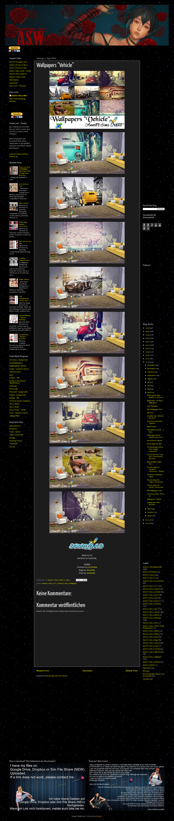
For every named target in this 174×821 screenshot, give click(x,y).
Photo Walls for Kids (154, 444)
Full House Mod (15, 372)
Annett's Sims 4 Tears (151, 646)
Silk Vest (150, 413)
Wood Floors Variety (154, 441)
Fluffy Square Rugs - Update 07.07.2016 (155, 396)
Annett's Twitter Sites (17, 77)
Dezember (151, 365)
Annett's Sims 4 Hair (150, 609)
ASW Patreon (14, 80)
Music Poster (24, 203)
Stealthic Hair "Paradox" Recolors (24, 337)
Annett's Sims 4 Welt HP (18, 74)
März (150, 509)
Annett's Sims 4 (148, 578)
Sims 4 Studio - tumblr (17, 410)
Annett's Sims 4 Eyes (150, 598)
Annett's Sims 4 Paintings (152, 618)
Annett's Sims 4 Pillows (151, 631)
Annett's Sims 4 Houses (151, 612)
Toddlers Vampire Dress (24, 259)
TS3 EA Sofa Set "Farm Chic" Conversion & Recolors (155, 457)
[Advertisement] (154, 91)
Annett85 (91, 570)
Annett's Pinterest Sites (18, 68)
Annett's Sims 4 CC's (49, 583)
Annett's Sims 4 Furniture (152, 604)
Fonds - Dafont (14, 432)
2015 (147, 520)
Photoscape (13, 389)
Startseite (87, 670)
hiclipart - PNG (14, 378)
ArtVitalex (92, 567)
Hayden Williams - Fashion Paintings (25, 318)
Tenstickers (13, 444)
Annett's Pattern (149, 575)
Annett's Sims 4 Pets (150, 623)
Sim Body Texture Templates (19, 401)
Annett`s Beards (149, 665)
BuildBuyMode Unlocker (17, 366)
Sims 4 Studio (14, 407)
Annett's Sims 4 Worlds (151, 662)
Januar (150, 516)
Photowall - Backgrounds (18, 392)
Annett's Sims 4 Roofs (151, 637)
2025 (147, 331)
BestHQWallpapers (16, 363)
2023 (147, 338)
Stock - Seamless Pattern (18, 413)
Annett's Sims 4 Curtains (151, 592)
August (150, 379)
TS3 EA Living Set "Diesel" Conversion (155, 486)
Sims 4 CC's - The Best (17, 86)
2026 (147, 328)
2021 (147, 345)
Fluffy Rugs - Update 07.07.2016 (23, 224)
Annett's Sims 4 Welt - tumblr (20, 71)
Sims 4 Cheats (14, 404)
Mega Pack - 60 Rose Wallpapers (155, 402)
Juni (149, 386)
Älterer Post (132, 670)
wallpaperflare (14, 416)
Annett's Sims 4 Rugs (150, 640)
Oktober (151, 372)
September (152, 375)
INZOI (145, 671)
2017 (147, 359)
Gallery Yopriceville (16, 435)
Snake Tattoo (24, 279)
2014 (147, 523)
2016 (147, 362)
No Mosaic (13, 386)
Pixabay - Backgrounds (17, 395)
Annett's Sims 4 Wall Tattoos (153, 652)
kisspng (12, 438)
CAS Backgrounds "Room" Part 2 (24, 299)
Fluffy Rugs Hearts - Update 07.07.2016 (155, 436)
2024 (147, 335)
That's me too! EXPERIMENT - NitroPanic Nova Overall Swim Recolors (25, 171)
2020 (147, 348)
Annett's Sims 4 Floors (151, 601)
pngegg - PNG (14, 398)
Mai (149, 389)
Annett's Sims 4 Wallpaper (67, 583)
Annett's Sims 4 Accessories (153, 581)
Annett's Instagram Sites (18, 62)
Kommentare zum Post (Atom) (56, 676)
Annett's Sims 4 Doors (151, 595)
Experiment (13, 83)
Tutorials (146, 679)
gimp (11, 375)
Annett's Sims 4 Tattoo (151, 643)
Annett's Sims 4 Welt (19, 96)
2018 (147, 355)
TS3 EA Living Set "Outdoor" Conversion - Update (155, 469)
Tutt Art (12, 447)
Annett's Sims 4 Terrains (151, 649)
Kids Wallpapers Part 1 (155, 491)
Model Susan (151, 427)
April (149, 392)
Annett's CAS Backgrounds (152, 567)
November (152, 369)
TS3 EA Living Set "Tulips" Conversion (155, 481)
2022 (147, 342)
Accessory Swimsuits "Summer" (154, 422)
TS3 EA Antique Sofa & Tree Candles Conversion (155, 449)
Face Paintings (152, 406)
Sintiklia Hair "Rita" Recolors (153, 504)
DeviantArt (13, 429)
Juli (149, 382)
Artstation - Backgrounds (18, 360)
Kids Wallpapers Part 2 (155, 409)
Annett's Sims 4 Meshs (151, 615)
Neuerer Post (42, 670)
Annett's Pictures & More (18, 65)
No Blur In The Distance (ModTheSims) (17, 382)
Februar (151, 512)
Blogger (99, 816)
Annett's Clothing (149, 572)
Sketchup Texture (15, 441)
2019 (147, 352)
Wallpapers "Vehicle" (154, 499)
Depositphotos (15, 426)
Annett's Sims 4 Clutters (151, 589)
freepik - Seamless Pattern (19, 369)
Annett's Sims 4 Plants (151, 634)
